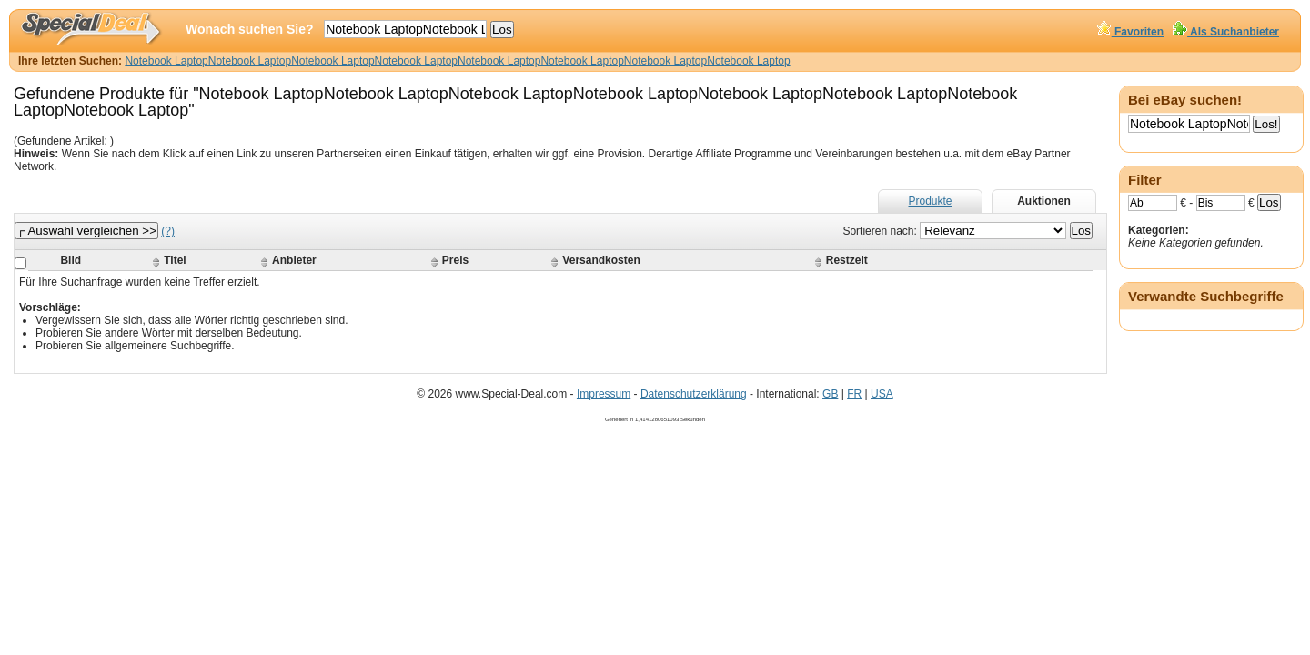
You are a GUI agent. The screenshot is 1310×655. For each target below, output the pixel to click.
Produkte (930, 201)
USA (882, 394)
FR (854, 394)
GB (830, 394)
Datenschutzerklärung (693, 394)
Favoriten (1130, 31)
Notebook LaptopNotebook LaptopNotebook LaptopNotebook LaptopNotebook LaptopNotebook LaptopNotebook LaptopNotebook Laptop (457, 61)
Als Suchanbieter (1226, 31)
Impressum (603, 394)
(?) (168, 231)
